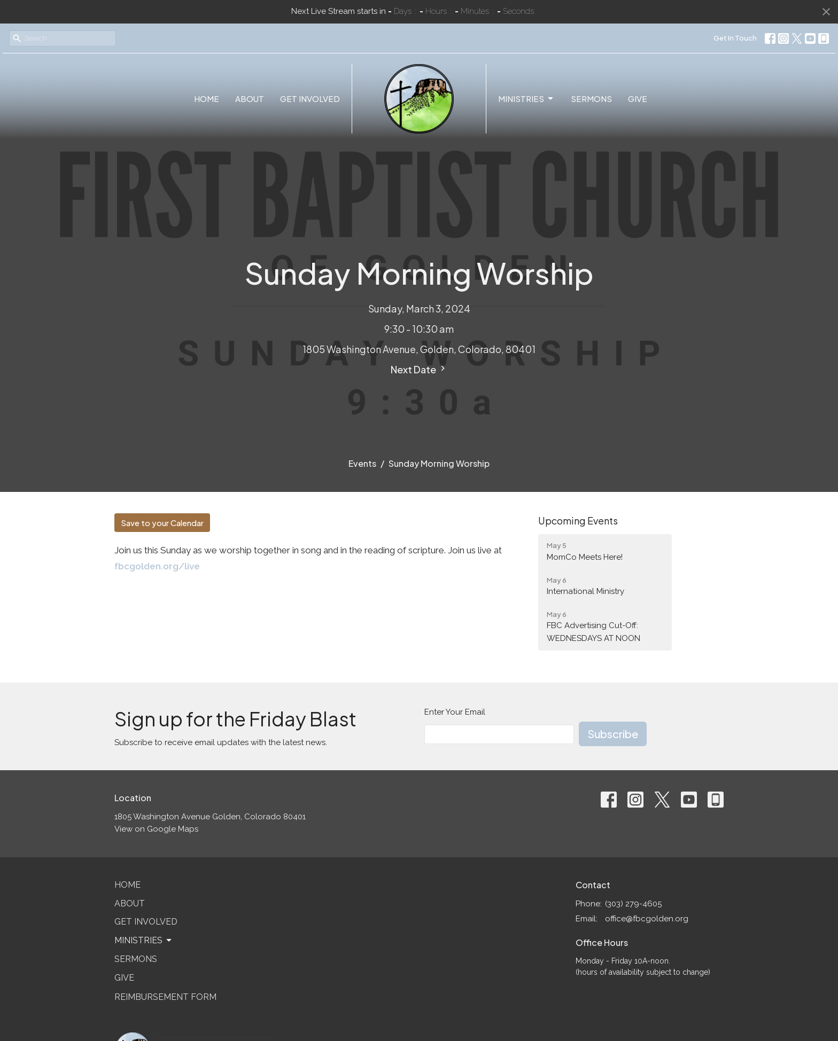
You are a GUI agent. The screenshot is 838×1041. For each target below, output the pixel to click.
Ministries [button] (143, 940)
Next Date (419, 369)
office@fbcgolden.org (646, 918)
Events (362, 463)
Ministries (526, 98)
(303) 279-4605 (633, 904)
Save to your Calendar (162, 523)
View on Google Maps (156, 829)
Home (206, 98)
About (249, 98)
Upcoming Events (578, 520)
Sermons (591, 98)
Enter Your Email (454, 712)
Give (637, 98)
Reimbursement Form (165, 997)
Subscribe (612, 733)
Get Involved (310, 98)
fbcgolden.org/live (157, 566)
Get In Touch (735, 38)
